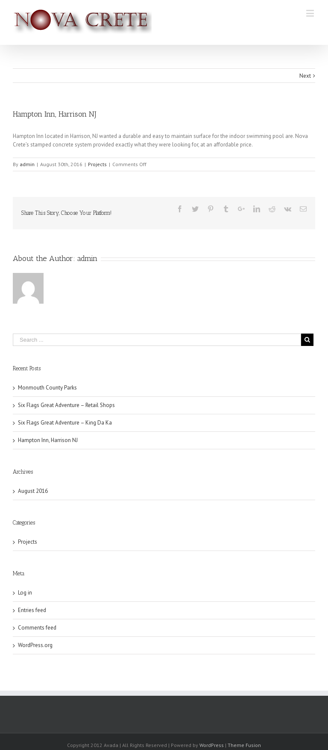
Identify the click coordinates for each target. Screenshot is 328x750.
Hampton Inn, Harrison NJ (48, 440)
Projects (97, 164)
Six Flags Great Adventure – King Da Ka (65, 422)
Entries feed (32, 610)
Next (305, 75)
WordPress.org (35, 645)
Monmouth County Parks (47, 387)
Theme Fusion (244, 745)
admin (27, 164)
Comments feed (37, 627)
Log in (25, 592)
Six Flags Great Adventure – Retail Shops (66, 405)
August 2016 (33, 491)
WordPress (211, 745)
